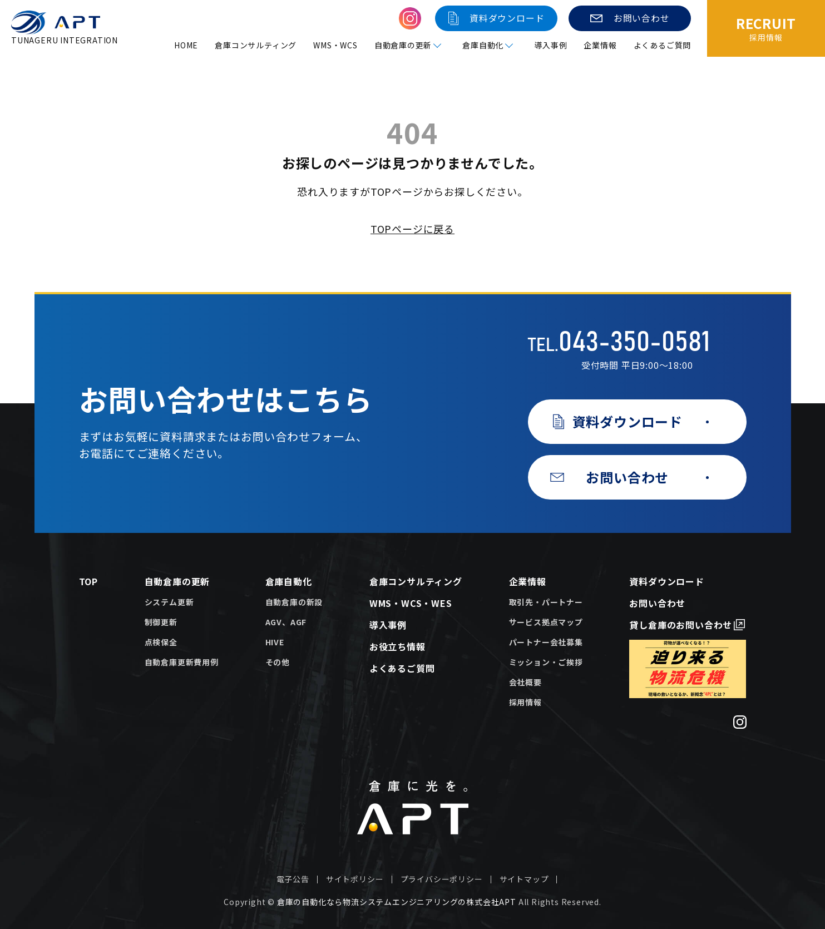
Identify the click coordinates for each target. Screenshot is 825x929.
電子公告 (292, 878)
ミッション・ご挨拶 (546, 662)
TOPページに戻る (412, 228)
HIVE (274, 642)
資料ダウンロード (666, 581)
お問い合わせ (657, 603)
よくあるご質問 (662, 45)
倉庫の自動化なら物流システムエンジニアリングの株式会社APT (396, 901)
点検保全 (161, 642)
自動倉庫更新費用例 (182, 662)
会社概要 (525, 682)
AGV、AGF (286, 621)
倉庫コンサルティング (256, 45)
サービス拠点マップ (546, 621)
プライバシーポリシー (442, 878)
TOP (88, 581)
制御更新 (161, 621)
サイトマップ (524, 878)
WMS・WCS (335, 45)
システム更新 (169, 601)
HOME (186, 45)
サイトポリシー (355, 878)
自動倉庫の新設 (294, 601)
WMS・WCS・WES (410, 603)
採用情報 (525, 702)
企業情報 (600, 45)
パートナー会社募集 (546, 642)
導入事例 (550, 45)
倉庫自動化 (288, 581)
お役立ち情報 (397, 646)
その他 (277, 662)
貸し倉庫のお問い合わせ (680, 624)
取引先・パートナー (546, 601)
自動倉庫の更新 (177, 581)
